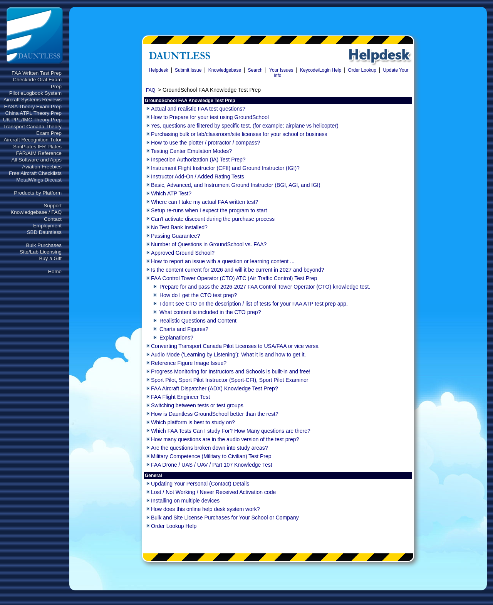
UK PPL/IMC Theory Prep (32, 120)
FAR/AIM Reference (39, 153)
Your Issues (281, 70)
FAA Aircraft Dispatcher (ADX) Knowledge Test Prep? (214, 388)
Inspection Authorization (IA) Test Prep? (198, 159)
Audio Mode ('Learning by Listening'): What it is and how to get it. (228, 354)
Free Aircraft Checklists (35, 173)
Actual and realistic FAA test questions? (198, 109)
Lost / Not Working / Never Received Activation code (213, 492)
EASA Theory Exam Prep (33, 106)
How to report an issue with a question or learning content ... (223, 261)
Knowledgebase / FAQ (36, 212)
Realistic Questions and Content (197, 321)
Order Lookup (362, 70)
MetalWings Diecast (39, 180)
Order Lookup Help (173, 526)
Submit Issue (188, 70)
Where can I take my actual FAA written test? (204, 202)
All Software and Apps (37, 160)
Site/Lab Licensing (41, 252)
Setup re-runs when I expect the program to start (209, 210)
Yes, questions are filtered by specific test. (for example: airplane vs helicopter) (245, 126)
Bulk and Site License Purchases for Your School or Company (225, 517)
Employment (47, 226)
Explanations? (176, 337)
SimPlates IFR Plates (37, 147)
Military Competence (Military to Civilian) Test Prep (211, 456)
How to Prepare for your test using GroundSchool (210, 117)
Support (53, 205)
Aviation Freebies (42, 167)
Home (55, 271)
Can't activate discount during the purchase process (213, 219)
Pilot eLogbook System (35, 93)
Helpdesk (158, 70)
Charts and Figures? (183, 329)
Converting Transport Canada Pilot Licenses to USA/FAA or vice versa (235, 346)
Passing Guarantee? (175, 236)
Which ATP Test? (171, 193)
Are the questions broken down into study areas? (209, 448)
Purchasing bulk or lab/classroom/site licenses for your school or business (239, 134)
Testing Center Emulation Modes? (191, 151)
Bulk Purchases (44, 245)
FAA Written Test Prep (37, 73)
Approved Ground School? (183, 253)
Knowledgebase (224, 70)
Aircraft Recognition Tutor (33, 140)
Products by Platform (38, 193)
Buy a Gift (50, 258)
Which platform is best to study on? (193, 422)
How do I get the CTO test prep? (198, 295)
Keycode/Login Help (320, 70)
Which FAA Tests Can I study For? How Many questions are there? (230, 431)
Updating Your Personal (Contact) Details (200, 484)
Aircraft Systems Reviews (32, 100)
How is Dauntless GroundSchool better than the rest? (214, 414)
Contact (53, 219)
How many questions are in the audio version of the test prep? (225, 439)
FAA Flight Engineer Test (180, 397)
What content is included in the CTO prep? (210, 312)
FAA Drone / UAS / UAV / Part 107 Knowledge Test (211, 465)
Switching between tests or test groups (197, 405)
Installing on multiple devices (185, 500)
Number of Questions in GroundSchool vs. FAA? (209, 244)
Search (255, 70)
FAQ (150, 90)
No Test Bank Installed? (179, 227)
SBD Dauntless (44, 232)
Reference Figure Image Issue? (188, 363)
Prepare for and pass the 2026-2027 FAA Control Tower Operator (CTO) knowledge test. (264, 287)
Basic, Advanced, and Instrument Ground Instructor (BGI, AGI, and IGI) (235, 185)
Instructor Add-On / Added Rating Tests (197, 176)
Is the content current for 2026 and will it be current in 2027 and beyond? (237, 270)
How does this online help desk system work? (205, 509)
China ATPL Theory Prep (33, 113)
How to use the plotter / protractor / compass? (205, 142)
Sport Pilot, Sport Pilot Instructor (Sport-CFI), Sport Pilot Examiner (229, 380)
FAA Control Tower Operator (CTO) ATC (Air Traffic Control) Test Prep (234, 278)
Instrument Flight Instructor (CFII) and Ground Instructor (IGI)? (225, 168)
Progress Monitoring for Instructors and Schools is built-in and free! (230, 371)
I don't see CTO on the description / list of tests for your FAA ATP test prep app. (253, 304)
